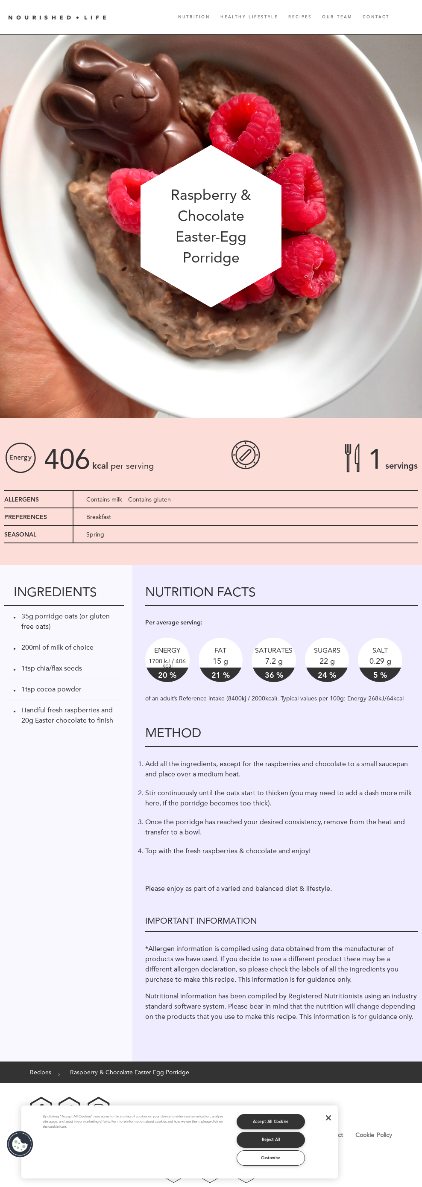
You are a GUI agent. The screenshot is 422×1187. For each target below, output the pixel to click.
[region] (179, 1141)
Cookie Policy (373, 1135)
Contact (376, 17)
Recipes (300, 17)
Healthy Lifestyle (249, 17)
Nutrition (194, 17)
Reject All (271, 1139)
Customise (271, 1158)
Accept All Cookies (271, 1121)
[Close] (328, 1117)
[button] (20, 1144)
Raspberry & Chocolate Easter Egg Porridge (129, 1072)
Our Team (337, 17)
